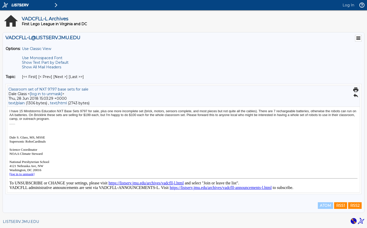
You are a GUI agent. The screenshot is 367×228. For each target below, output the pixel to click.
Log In (348, 5)
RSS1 (340, 205)
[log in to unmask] (46, 94)
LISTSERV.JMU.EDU (21, 221)
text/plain (16, 103)
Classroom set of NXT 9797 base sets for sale (48, 89)
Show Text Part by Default (45, 62)
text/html (58, 103)
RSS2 (355, 205)
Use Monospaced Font (42, 58)
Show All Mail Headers (41, 67)
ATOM (325, 205)
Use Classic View (36, 48)
